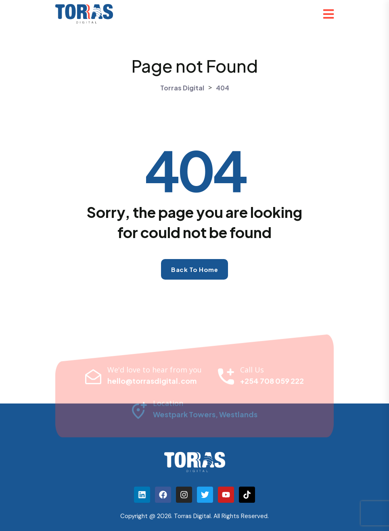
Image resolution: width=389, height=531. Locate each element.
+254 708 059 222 (272, 382)
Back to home (194, 269)
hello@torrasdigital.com (152, 382)
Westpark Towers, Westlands (205, 416)
